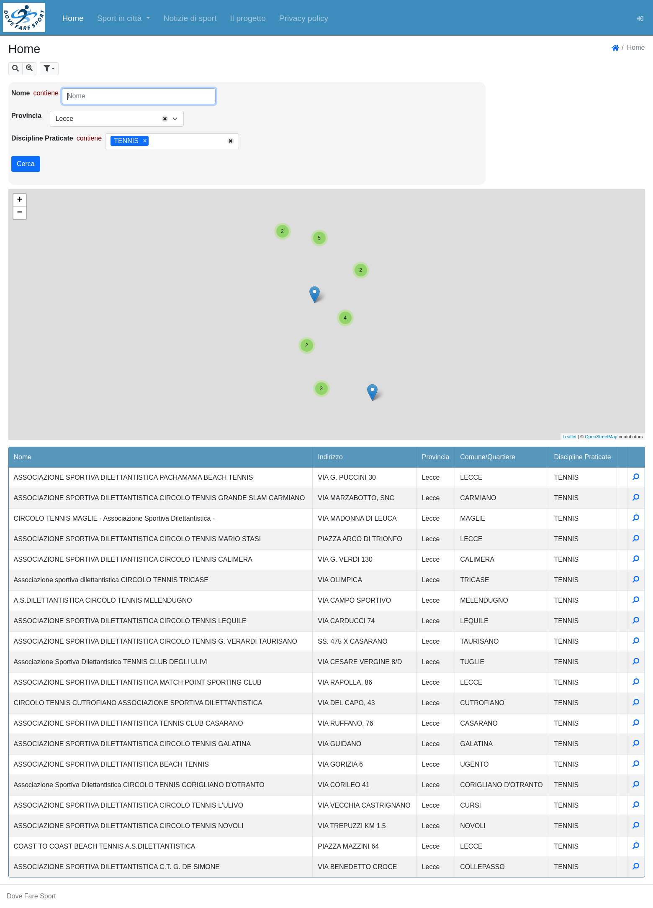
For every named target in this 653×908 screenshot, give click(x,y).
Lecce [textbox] (64, 118)
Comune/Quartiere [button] (487, 456)
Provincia (26, 115)
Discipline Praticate (42, 138)
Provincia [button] (436, 456)
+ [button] (19, 200)
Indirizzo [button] (330, 456)
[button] (123, 17)
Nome (20, 93)
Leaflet (569, 436)
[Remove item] (144, 141)
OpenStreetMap (601, 436)
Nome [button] (23, 456)
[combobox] (117, 119)
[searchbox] (153, 141)
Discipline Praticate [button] (582, 456)
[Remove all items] (165, 118)
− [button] (19, 213)
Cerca (26, 163)
